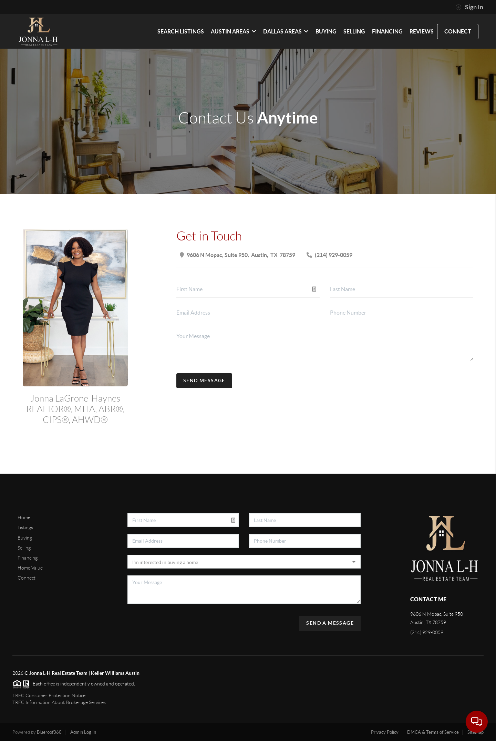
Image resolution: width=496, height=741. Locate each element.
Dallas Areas (286, 31)
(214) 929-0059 (426, 632)
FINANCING (387, 31)
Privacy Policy (385, 732)
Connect (26, 578)
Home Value (30, 568)
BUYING (326, 31)
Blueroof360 (49, 732)
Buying (25, 538)
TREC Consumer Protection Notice (48, 695)
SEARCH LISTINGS (180, 31)
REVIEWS (422, 31)
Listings (25, 527)
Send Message (204, 380)
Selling (24, 548)
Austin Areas (233, 31)
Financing (28, 558)
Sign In (469, 7)
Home (24, 517)
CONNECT (457, 31)
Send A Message (330, 623)
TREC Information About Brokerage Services (59, 702)
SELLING (354, 31)
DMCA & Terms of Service (433, 732)
